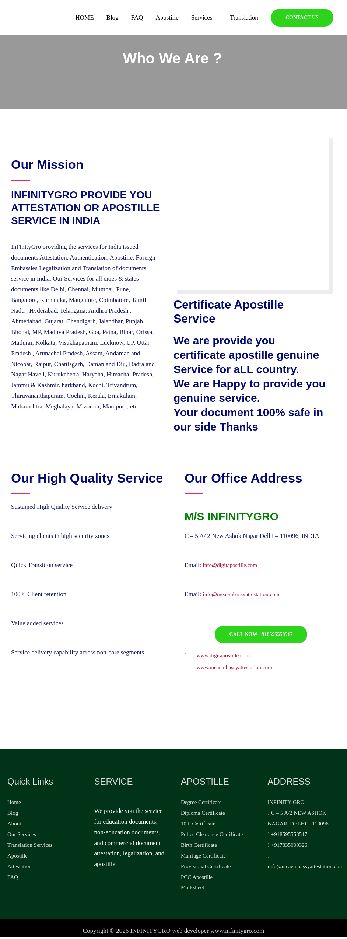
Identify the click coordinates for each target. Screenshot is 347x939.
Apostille (166, 19)
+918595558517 (288, 836)
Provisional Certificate (206, 869)
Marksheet (192, 890)
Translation (244, 19)
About (14, 826)
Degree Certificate (201, 805)
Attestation (19, 869)
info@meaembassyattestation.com (246, 594)
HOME (85, 19)
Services (202, 19)
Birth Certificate (199, 847)
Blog (112, 19)
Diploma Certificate (203, 815)
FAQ (137, 19)
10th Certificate (198, 826)
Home (14, 805)
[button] (302, 20)
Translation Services (29, 847)
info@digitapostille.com (233, 564)
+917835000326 (288, 847)
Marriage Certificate (203, 858)
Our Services (21, 836)
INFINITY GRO (286, 805)
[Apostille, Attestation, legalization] (29, 19)
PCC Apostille (197, 879)
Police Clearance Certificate (212, 836)
